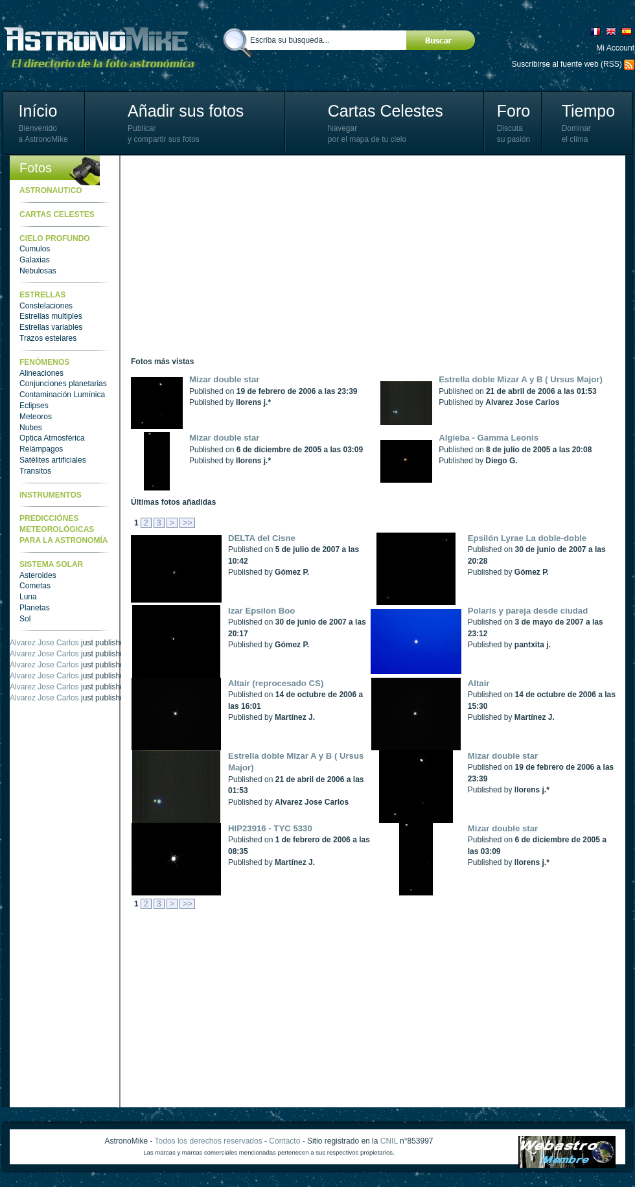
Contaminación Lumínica (62, 394)
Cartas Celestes (385, 111)
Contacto (284, 1141)
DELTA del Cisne (261, 538)
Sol (24, 618)
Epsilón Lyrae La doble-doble (527, 538)
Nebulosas (37, 270)
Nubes (30, 427)
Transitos (35, 471)
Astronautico (50, 190)
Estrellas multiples (50, 316)
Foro (513, 111)
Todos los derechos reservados (208, 1141)
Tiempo (588, 111)
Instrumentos (50, 495)
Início (38, 111)
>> (187, 522)
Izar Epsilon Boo (261, 611)
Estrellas (42, 294)
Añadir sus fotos (186, 111)
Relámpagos (41, 449)
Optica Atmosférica (52, 438)
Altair (479, 683)
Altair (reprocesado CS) (275, 683)
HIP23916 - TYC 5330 (270, 828)
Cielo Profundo (54, 238)
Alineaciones (41, 373)
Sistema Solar (51, 564)
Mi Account (615, 47)
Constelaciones (46, 305)
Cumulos (34, 248)
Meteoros (35, 416)
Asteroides (37, 575)
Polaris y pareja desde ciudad (528, 611)
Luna (28, 596)
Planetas (34, 607)
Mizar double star (224, 379)
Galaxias (34, 259)
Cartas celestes (57, 214)
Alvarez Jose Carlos (44, 642)
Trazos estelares (47, 338)
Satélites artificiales (52, 460)
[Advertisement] (314, 256)
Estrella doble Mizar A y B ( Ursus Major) (521, 379)
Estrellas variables (50, 327)
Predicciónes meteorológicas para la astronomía (63, 529)
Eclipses (34, 405)
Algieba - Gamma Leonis (488, 438)
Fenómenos (44, 362)
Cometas (35, 585)
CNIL (389, 1141)
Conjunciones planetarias (63, 383)
